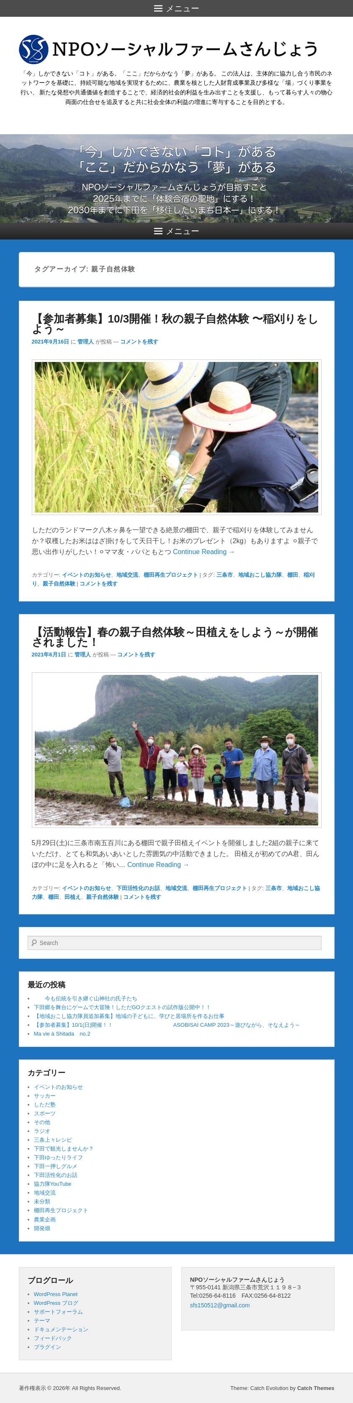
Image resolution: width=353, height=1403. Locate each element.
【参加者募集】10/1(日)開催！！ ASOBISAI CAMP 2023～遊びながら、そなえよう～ (167, 1025)
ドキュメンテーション (61, 1329)
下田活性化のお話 (138, 888)
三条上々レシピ (53, 1140)
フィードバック (53, 1338)
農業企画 (45, 1219)
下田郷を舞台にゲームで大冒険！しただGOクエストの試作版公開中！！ (122, 1007)
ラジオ (42, 1131)
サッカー (45, 1096)
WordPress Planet (56, 1294)
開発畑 (42, 1228)
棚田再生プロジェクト (171, 575)
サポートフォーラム (58, 1312)
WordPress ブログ (56, 1303)
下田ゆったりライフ (58, 1157)
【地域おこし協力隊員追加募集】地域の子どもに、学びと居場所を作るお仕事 (129, 1016)
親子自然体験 (59, 583)
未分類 (42, 1201)
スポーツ (45, 1113)
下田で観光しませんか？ (64, 1148)
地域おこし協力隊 (260, 575)
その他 (42, 1122)
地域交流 (127, 575)
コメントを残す (139, 341)
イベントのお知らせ (86, 575)
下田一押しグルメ (55, 1166)
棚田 (292, 575)
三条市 (224, 575)
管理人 (85, 341)
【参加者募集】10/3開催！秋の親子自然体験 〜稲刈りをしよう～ (175, 323)
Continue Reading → (204, 551)
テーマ (42, 1320)
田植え (72, 897)
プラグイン (47, 1347)
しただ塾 (45, 1104)
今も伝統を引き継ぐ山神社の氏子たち (85, 998)
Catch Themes (316, 1388)
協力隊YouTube (53, 1184)
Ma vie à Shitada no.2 (62, 1034)
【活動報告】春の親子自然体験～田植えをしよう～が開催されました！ (175, 637)
